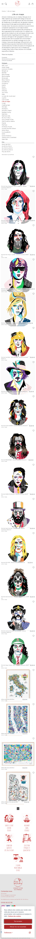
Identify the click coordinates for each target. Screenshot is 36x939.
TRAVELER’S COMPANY (9, 137)
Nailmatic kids (6, 116)
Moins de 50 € (6, 144)
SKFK (3, 134)
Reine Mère (5, 130)
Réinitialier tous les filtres (8, 154)
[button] (2, 3)
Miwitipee (5, 108)
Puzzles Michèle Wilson (9, 128)
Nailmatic (4, 114)
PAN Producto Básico (8, 121)
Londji (3, 103)
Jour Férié (5, 92)
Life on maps (6, 101)
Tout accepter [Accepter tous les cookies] (18, 921)
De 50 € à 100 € (7, 146)
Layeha (4, 98)
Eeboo (4, 85)
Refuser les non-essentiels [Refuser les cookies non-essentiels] (18, 927)
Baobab (4, 72)
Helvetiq (4, 90)
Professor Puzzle (7, 126)
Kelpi (3, 94)
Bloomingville (6, 76)
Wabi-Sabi (5, 139)
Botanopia (5, 78)
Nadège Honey (6, 112)
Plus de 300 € (6, 151)
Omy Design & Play (8, 119)
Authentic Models (7, 69)
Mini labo (4, 107)
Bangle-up (5, 71)
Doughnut (5, 83)
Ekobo (4, 87)
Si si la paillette (6, 132)
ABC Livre (5, 65)
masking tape (6, 105)
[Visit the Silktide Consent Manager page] (30, 933)
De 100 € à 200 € (7, 148)
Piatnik (4, 123)
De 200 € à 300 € (7, 150)
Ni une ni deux (6, 117)
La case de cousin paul (8, 96)
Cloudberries (5, 81)
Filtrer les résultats (7, 54)
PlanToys (4, 125)
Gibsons (4, 89)
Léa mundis (5, 99)
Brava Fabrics (6, 80)
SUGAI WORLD (6, 135)
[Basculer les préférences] (8, 932)
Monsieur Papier (7, 110)
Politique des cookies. (14, 916)
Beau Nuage (5, 74)
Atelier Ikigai (5, 67)
